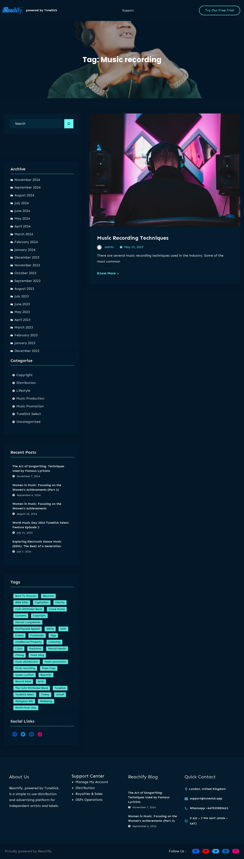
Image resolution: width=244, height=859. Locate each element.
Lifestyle (23, 443)
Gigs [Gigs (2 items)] (53, 728)
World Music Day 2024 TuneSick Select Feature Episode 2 (40, 602)
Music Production (30, 450)
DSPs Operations (89, 800)
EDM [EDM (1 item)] (63, 722)
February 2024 (26, 369)
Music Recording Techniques (133, 238)
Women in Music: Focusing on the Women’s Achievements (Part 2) (36, 565)
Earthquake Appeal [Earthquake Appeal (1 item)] (27, 722)
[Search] (68, 123)
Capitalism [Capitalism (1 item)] (42, 695)
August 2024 (24, 322)
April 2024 (22, 353)
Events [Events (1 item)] (19, 728)
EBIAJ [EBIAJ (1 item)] (50, 722)
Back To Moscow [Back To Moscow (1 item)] (25, 689)
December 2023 (26, 384)
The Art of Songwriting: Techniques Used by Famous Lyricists (38, 546)
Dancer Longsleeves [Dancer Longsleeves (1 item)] (27, 715)
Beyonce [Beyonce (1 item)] (48, 689)
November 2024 (27, 307)
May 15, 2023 (133, 248)
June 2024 (22, 338)
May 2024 (22, 345)
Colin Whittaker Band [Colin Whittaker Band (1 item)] (28, 702)
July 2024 (21, 330)
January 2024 (24, 376)
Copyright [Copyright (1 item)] (39, 708)
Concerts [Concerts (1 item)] (20, 708)
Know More (106, 274)
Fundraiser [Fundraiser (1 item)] (37, 728)
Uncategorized (28, 474)
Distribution (26, 435)
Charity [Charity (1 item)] (60, 695)
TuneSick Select (28, 466)
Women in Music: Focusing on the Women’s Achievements (36, 584)
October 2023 (25, 400)
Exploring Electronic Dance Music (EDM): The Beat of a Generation (36, 621)
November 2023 (27, 392)
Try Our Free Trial (219, 10)
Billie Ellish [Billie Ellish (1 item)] (21, 695)
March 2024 (23, 361)
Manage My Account (91, 782)
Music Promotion (30, 458)
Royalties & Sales (89, 794)
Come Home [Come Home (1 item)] (57, 702)
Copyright (24, 427)
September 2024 (27, 314)
